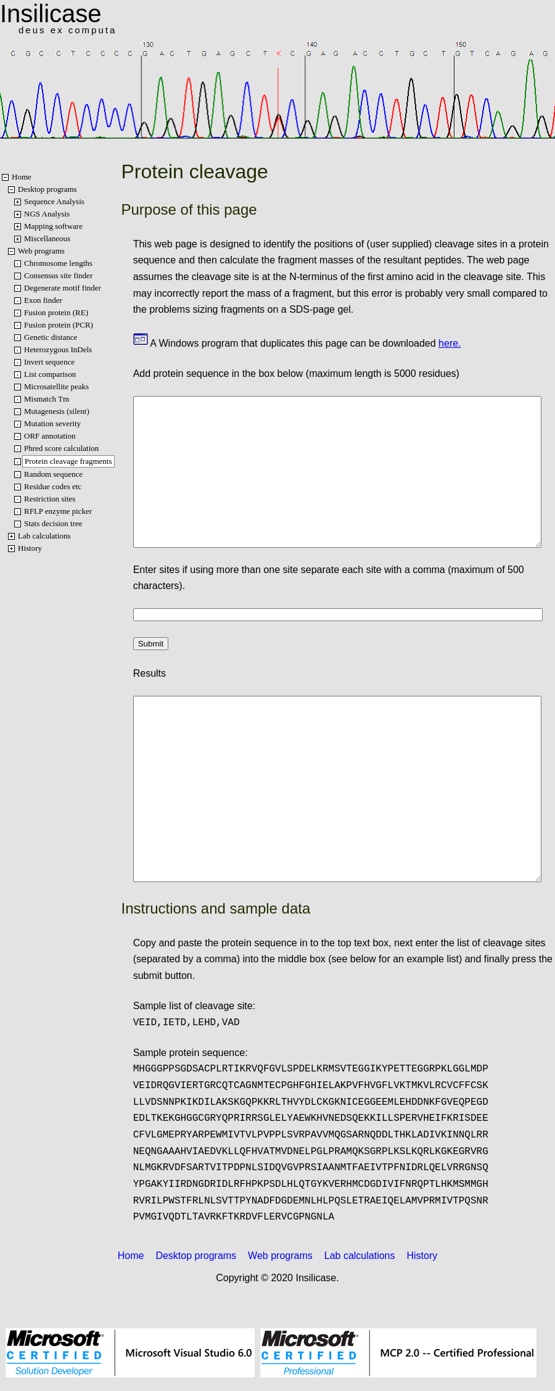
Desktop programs (47, 189)
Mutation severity (52, 423)
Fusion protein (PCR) (58, 324)
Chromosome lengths (58, 263)
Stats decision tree (53, 523)
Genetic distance (50, 337)
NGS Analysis (47, 213)
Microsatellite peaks (56, 386)
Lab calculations (44, 535)
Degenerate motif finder (62, 287)
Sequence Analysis (54, 201)
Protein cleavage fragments (68, 461)
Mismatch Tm (46, 398)
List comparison (50, 374)
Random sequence (53, 474)
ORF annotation (49, 435)
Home (21, 176)
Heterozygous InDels (58, 349)
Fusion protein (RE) (56, 312)
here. (449, 343)
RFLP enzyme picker (58, 511)
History (30, 548)
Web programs (41, 250)
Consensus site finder (58, 275)
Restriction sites (49, 498)
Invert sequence (49, 361)
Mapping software (53, 226)
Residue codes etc (52, 486)
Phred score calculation (61, 448)
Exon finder (43, 300)
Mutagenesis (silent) (56, 411)
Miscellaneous (47, 238)
